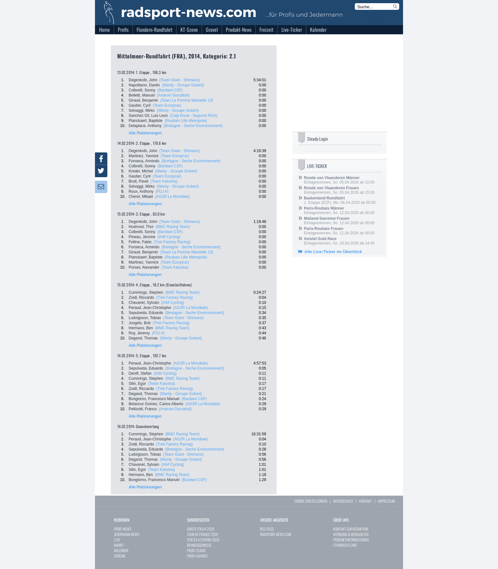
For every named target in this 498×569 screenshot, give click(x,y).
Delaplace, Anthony (145, 126)
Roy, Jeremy (139, 333)
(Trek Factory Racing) (172, 242)
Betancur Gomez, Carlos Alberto (156, 404)
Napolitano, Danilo (144, 85)
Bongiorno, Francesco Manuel (154, 399)
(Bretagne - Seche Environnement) (193, 126)
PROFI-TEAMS (196, 550)
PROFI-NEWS (122, 529)
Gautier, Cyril (140, 105)
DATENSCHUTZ (343, 501)
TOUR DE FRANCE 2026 (202, 534)
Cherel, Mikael (141, 196)
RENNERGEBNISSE (199, 545)
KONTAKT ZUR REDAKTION (350, 529)
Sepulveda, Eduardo (146, 313)
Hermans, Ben (141, 328)
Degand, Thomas (143, 338)
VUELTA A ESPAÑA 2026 (203, 539)
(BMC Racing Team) (173, 226)
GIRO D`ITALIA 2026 (200, 529)
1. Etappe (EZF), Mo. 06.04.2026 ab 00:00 (339, 200)
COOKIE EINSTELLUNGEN (310, 501)
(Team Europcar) (167, 105)
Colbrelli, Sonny (142, 90)
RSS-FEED (266, 529)
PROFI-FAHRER (197, 556)
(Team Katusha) (164, 181)
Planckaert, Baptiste (146, 120)
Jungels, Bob (140, 323)
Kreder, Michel (141, 171)
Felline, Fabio (140, 242)
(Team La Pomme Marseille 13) (186, 100)
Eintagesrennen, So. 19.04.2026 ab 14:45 (339, 241)
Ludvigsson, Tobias (145, 318)
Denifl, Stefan (140, 373)
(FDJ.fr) (162, 191)
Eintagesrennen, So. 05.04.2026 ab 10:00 (339, 180)
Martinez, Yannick (143, 156)
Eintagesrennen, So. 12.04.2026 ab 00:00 (339, 210)
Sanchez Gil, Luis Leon (148, 115)
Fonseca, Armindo (144, 161)
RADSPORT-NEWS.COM (275, 534)
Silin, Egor (137, 383)
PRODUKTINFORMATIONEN (351, 539)
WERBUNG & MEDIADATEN (350, 534)
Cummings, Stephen (146, 292)
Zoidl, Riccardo (141, 297)
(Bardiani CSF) (170, 90)
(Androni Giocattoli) (173, 95)
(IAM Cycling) (169, 237)
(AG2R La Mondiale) (172, 196)
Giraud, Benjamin (143, 100)
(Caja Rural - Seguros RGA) (193, 115)
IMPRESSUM (386, 501)
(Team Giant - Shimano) (179, 80)
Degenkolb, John (143, 80)
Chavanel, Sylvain (144, 302)
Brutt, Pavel (138, 181)
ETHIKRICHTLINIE (345, 545)
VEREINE (119, 556)
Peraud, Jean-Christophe (150, 307)
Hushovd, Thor (141, 226)
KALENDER (121, 550)
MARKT (119, 545)
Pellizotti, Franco (143, 409)
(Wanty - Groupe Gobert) (183, 85)
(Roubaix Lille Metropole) (186, 120)
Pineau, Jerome (142, 237)
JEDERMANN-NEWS (126, 534)
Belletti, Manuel (142, 95)
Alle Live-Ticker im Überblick (333, 251)
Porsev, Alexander (144, 267)
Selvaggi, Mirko (142, 110)
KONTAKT (365, 501)
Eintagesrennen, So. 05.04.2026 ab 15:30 (339, 190)
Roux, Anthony (141, 191)
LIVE (117, 539)
